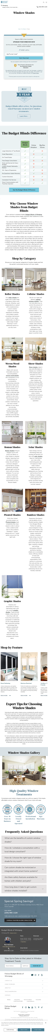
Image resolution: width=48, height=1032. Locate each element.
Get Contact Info (14, 7)
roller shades (12, 297)
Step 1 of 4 (25, 50)
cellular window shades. (35, 300)
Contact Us (24, 980)
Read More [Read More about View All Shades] (6, 696)
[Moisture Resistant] (29, 683)
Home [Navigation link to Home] (19, 29)
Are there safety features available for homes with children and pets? (24, 879)
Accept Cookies (37, 1029)
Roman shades (9, 451)
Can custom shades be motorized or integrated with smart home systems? (24, 869)
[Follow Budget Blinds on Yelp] (41, 975)
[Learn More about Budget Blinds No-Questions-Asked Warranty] (24, 116)
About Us (24, 988)
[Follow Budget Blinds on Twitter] (35, 1007)
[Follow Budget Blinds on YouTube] (32, 1007)
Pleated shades (11, 522)
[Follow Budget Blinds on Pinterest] (38, 1007)
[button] (5, 7)
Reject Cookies (24, 1029)
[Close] (45, 1022)
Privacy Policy (36, 73)
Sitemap (8, 999)
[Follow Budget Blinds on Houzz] (29, 1007)
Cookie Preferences (30, 1001)
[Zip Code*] (24, 54)
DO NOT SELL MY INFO (18, 1001)
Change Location (13, 933)
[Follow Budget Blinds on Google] (32, 975)
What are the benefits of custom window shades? (24, 840)
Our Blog (7, 995)
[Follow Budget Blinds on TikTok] (41, 1007)
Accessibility (38, 999)
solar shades (38, 456)
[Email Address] (13, 966)
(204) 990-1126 (42, 7)
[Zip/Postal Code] (25, 966)
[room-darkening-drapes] (9, 666)
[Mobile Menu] (46, 2)
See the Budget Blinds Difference (24, 190)
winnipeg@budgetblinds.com (8, 946)
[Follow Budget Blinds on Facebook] (38, 975)
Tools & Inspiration (24, 991)
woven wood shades (12, 375)
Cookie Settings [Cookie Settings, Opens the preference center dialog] (10, 1029)
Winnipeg (4, 5)
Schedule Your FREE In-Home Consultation (19, 920)
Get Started (24, 58)
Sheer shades (33, 367)
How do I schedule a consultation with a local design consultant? (24, 850)
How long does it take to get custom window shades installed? (24, 889)
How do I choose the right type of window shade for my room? (24, 859)
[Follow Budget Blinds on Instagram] (35, 975)
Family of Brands (24, 984)
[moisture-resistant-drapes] (29, 666)
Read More (23, 941)
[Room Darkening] (9, 683)
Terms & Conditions (28, 999)
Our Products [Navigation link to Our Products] (23, 29)
